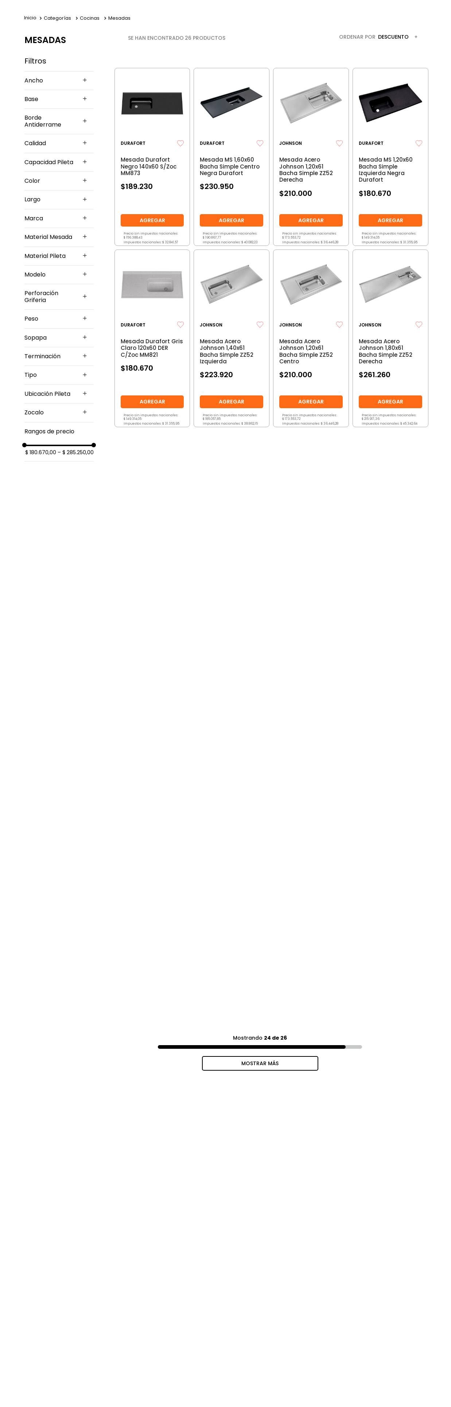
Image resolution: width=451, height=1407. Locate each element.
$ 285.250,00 (76, 452)
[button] (58, 80)
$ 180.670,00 (40, 452)
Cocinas (90, 18)
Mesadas (119, 18)
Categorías (57, 18)
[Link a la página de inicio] (30, 18)
